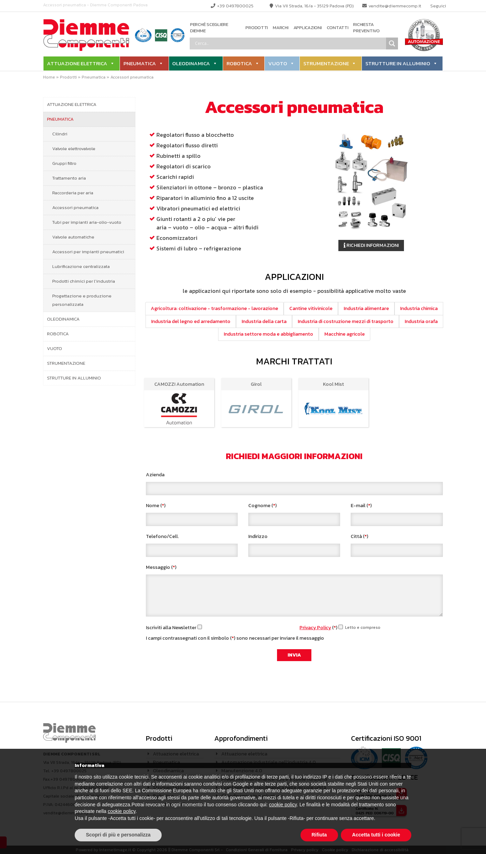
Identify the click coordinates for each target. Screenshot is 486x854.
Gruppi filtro (64, 163)
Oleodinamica (191, 63)
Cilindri (59, 133)
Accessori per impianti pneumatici (88, 251)
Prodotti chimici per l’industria (83, 281)
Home (49, 77)
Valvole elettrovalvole (73, 148)
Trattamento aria (69, 178)
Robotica (239, 63)
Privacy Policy (315, 627)
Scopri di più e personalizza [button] (118, 835)
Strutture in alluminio (397, 63)
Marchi (280, 28)
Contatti (338, 28)
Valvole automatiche (73, 237)
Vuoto (277, 63)
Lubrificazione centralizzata (81, 266)
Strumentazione (326, 63)
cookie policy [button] (283, 804)
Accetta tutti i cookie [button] (376, 835)
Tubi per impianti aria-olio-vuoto (86, 222)
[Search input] (289, 43)
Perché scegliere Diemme (209, 27)
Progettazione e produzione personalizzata (82, 300)
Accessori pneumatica (75, 207)
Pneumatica (139, 63)
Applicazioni (307, 28)
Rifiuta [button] (319, 835)
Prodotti (256, 28)
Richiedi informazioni (371, 245)
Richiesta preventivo (366, 27)
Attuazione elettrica (77, 63)
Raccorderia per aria (72, 192)
